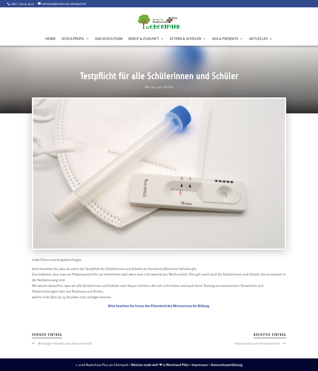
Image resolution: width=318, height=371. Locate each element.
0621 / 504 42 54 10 (22, 3)
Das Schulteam (108, 39)
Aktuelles (258, 39)
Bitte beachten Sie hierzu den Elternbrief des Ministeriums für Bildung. (159, 306)
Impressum (200, 365)
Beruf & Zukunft (143, 39)
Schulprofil (73, 39)
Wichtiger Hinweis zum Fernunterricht (65, 343)
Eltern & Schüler (185, 39)
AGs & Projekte (225, 39)
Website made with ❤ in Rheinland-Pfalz (160, 365)
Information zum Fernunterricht (257, 343)
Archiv (168, 87)
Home (50, 39)
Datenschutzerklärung (227, 365)
